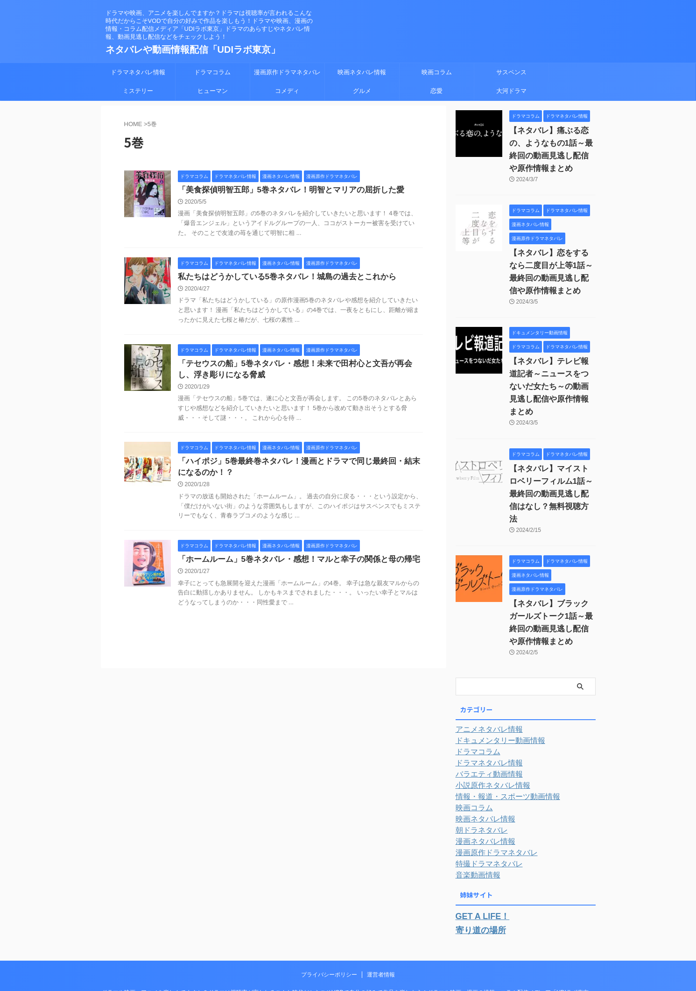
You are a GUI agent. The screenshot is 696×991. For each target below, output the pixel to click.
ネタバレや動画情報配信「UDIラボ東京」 (192, 49)
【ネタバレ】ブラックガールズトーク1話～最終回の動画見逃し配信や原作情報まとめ (551, 578)
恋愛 (436, 90)
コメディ (287, 90)
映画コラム (437, 72)
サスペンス (511, 72)
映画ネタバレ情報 (361, 72)
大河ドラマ (511, 90)
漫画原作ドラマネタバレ (287, 72)
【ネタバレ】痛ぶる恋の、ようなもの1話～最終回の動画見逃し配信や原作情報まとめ (551, 143)
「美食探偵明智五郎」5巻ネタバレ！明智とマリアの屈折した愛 (284, 190)
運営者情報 (381, 921)
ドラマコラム (212, 72)
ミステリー (138, 90)
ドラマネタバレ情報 (138, 72)
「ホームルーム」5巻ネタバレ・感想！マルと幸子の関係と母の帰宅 (292, 565)
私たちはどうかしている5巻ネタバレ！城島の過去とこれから (281, 278)
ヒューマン (212, 90)
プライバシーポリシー (329, 921)
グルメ (362, 90)
